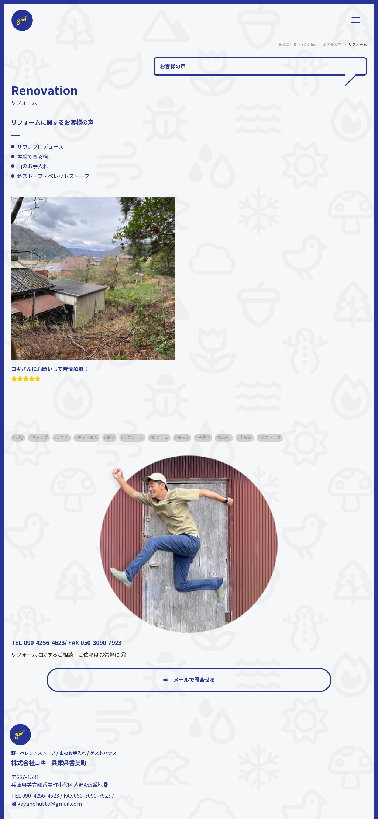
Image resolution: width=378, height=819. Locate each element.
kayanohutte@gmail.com (46, 804)
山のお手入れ (32, 166)
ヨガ (110, 437)
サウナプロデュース (40, 146)
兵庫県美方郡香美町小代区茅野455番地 (59, 785)
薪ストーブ (271, 437)
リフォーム (133, 437)
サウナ (62, 437)
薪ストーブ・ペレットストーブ (53, 176)
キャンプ (40, 437)
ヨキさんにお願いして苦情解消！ (50, 369)
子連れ (204, 437)
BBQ (19, 437)
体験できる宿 (32, 156)
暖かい (225, 437)
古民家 (183, 437)
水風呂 (246, 437)
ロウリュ (160, 437)
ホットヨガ (88, 437)
